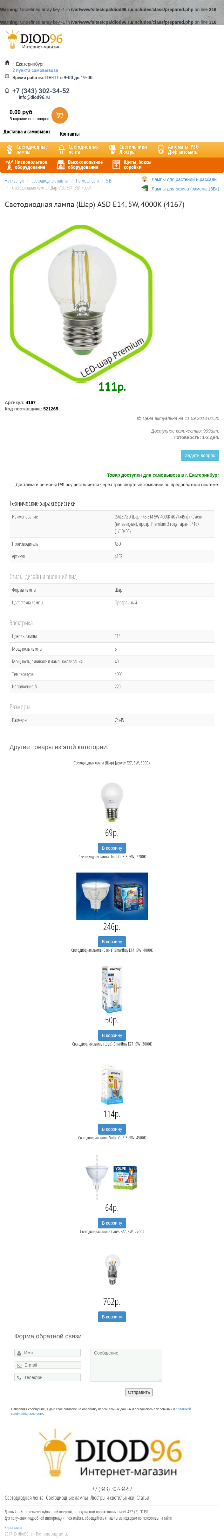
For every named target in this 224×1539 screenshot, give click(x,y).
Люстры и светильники (112, 1497)
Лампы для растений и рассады (184, 179)
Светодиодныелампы (26, 149)
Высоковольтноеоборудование (79, 164)
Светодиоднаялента (77, 149)
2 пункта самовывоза (35, 70)
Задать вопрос (200, 455)
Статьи (143, 1497)
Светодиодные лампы (67, 1497)
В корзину (112, 848)
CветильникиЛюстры (127, 149)
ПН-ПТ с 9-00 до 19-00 (52, 77)
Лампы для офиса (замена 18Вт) (185, 188)
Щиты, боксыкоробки (131, 164)
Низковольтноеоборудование (25, 164)
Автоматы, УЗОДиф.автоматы (177, 149)
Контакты (70, 133)
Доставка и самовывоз (27, 131)
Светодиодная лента (24, 1497)
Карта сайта (13, 1527)
